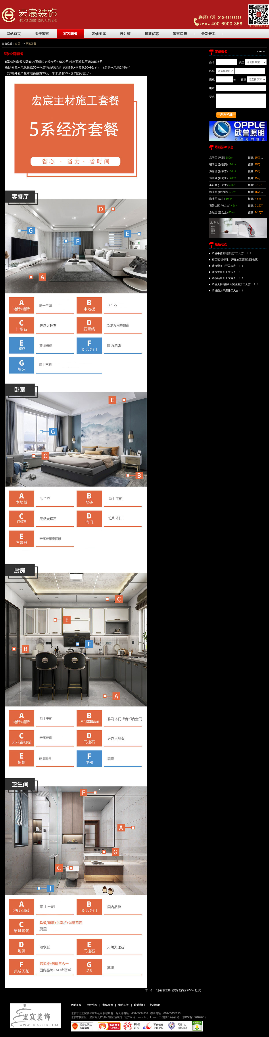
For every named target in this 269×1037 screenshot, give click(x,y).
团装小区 (91, 1004)
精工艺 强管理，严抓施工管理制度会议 (235, 259)
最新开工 (208, 34)
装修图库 (99, 34)
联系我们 (139, 1004)
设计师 (125, 34)
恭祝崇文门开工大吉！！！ (228, 265)
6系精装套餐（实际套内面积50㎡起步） (179, 990)
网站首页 (14, 34)
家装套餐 (70, 34)
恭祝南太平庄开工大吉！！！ (229, 290)
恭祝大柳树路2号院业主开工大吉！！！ (235, 284)
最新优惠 (152, 34)
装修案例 (107, 1004)
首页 (17, 43)
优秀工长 (123, 1004)
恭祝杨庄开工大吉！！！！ (228, 278)
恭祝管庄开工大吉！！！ (226, 272)
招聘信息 (155, 1004)
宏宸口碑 (180, 34)
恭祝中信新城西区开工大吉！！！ (232, 253)
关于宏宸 (42, 34)
